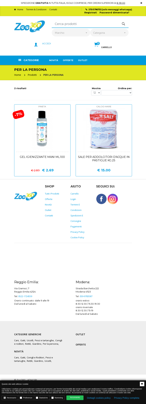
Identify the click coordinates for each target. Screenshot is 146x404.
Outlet (82, 60)
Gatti (22, 340)
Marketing (57, 398)
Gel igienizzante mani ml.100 (42, 157)
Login (73, 199)
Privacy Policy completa (126, 397)
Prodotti (32, 74)
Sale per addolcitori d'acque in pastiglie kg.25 (104, 158)
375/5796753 (94, 9)
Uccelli (30, 340)
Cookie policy (77, 237)
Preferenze (26, 398)
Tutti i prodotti (52, 193)
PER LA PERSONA (53, 74)
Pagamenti (76, 226)
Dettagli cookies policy (99, 397)
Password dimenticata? (114, 12)
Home (18, 9)
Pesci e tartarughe (44, 340)
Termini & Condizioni (36, 9)
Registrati (90, 12)
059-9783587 (86, 296)
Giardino (36, 343)
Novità (53, 60)
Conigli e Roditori (35, 357)
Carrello (75, 193)
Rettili (28, 343)
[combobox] (71, 33)
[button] (103, 48)
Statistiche (42, 398)
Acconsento (75, 397)
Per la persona (50, 343)
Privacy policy (78, 231)
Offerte (68, 60)
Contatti (53, 9)
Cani (16, 340)
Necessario (10, 398)
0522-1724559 (25, 296)
